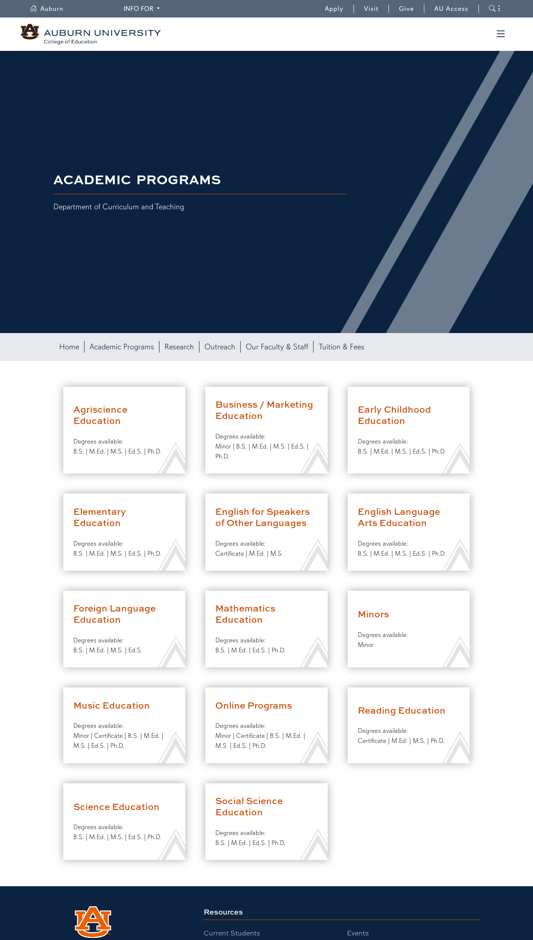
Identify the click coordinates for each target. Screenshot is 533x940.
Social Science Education (249, 806)
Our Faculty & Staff (277, 347)
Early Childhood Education (394, 415)
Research (179, 347)
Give (411, 9)
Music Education (111, 705)
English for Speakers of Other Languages (262, 517)
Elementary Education (99, 517)
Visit (371, 9)
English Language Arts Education (399, 517)
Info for (139, 9)
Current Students (232, 932)
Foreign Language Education (114, 614)
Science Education (116, 806)
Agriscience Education (100, 415)
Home (69, 347)
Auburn (46, 9)
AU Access (451, 9)
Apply (334, 9)
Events (358, 932)
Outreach (219, 347)
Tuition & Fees (341, 347)
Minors (373, 613)
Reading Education (402, 710)
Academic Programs (122, 347)
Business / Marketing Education (264, 410)
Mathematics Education (245, 614)
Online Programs (253, 705)
